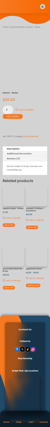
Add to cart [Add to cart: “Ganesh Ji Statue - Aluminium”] (32, 227)
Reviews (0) (13, 158)
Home (6, 27)
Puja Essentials (18, 27)
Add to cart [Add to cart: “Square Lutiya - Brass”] (8, 225)
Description (13, 148)
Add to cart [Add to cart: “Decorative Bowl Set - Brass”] (8, 288)
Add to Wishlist (25, 110)
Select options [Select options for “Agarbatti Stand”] (33, 285)
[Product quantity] (8, 110)
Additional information (19, 153)
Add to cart (13, 116)
